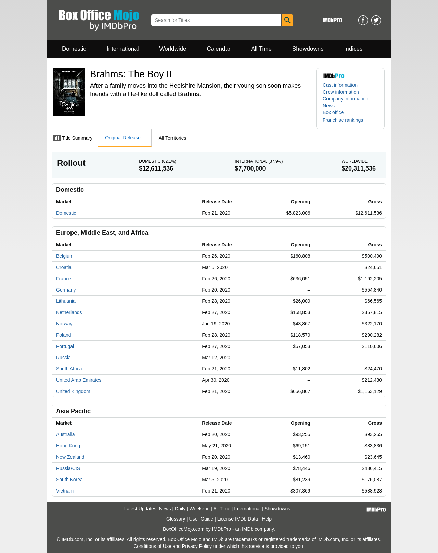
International (123, 48)
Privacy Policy (197, 546)
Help (267, 519)
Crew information (341, 92)
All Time (261, 48)
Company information (345, 99)
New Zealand (70, 457)
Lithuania (66, 301)
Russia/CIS (68, 468)
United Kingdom (73, 391)
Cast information (340, 85)
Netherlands (69, 312)
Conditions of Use (152, 546)
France (63, 278)
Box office (333, 112)
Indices (353, 48)
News (329, 105)
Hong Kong (68, 445)
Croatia (64, 267)
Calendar (219, 48)
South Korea (69, 479)
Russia (63, 357)
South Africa (69, 369)
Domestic (74, 48)
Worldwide (172, 48)
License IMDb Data (237, 519)
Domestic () (157, 161)
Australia (65, 434)
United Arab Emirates (78, 380)
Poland (63, 335)
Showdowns (308, 48)
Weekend (200, 508)
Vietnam (65, 491)
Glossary (175, 519)
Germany (66, 290)
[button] (346, 120)
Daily (180, 508)
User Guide (201, 519)
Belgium (65, 256)
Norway (64, 323)
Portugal (65, 346)
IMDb (247, 529)
